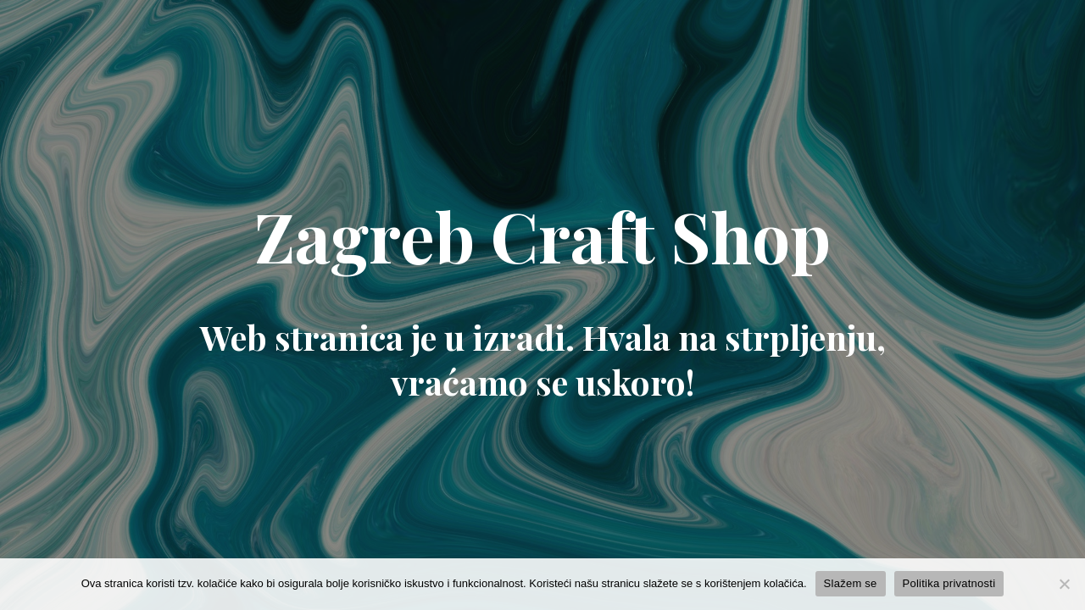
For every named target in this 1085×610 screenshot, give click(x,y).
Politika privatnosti (949, 583)
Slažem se (850, 583)
